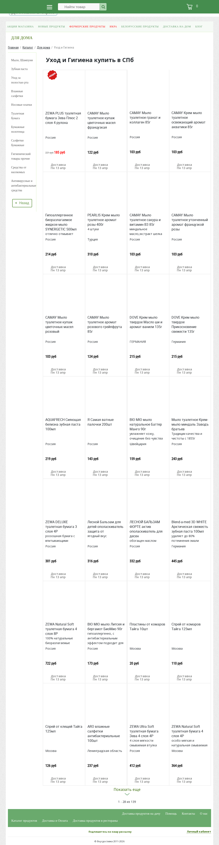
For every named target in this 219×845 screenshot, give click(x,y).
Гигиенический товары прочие (21, 156)
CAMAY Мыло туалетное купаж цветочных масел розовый (59, 324)
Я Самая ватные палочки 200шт (100, 422)
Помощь (171, 813)
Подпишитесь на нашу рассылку (110, 831)
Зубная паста (19, 69)
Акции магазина (20, 26)
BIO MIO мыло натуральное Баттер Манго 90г (146, 424)
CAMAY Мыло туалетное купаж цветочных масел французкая (101, 120)
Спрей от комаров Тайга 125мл (186, 626)
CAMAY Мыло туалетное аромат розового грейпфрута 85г (104, 324)
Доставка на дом (177, 26)
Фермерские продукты (87, 26)
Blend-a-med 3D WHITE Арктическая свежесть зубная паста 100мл (190, 527)
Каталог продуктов (24, 820)
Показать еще (127, 789)
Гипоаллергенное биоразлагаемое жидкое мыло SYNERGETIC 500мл (61, 222)
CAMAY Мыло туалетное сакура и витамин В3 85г (145, 220)
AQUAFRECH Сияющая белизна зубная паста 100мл (63, 424)
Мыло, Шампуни (22, 60)
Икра (113, 26)
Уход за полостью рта (19, 80)
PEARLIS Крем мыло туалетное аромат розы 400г (103, 220)
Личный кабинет (199, 831)
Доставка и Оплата (55, 820)
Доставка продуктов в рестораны (95, 820)
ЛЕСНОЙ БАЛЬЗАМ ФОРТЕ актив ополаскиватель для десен (146, 529)
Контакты (188, 813)
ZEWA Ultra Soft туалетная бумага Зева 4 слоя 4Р (144, 731)
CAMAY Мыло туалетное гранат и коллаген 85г (145, 117)
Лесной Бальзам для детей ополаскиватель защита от (105, 527)
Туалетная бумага (17, 116)
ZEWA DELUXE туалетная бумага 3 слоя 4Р (61, 527)
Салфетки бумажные (17, 143)
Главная (13, 47)
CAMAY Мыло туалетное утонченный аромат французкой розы (190, 222)
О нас (204, 813)
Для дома (43, 47)
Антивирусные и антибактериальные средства (23, 185)
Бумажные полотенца (17, 129)
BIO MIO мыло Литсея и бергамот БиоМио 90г (105, 626)
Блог (199, 26)
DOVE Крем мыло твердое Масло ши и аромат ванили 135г (146, 322)
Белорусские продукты (140, 26)
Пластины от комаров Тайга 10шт (147, 626)
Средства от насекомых (18, 170)
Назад (22, 203)
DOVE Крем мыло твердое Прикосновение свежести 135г (185, 324)
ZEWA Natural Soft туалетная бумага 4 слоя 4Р (187, 731)
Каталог (27, 47)
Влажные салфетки (17, 94)
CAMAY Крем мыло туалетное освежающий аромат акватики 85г (189, 119)
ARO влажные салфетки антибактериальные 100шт (103, 733)
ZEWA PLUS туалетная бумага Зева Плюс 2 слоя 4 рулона (63, 118)
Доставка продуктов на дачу (141, 813)
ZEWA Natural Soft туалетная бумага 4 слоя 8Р (61, 629)
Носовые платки (21, 104)
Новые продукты (51, 26)
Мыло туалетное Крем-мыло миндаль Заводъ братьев (190, 424)
